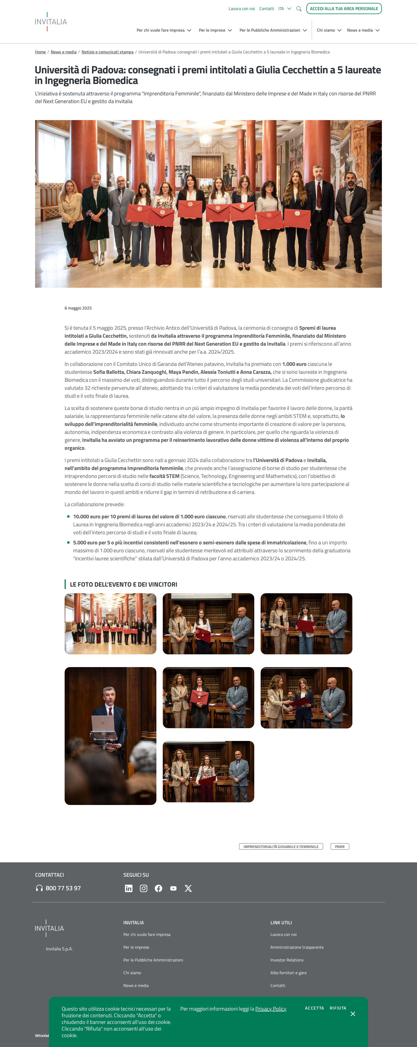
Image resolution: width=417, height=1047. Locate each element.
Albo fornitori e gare (288, 972)
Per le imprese (136, 947)
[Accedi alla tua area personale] (344, 8)
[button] (285, 8)
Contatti (266, 8)
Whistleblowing (48, 1035)
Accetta (314, 1008)
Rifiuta (338, 1008)
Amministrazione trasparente (297, 947)
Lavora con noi (242, 8)
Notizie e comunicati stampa (108, 52)
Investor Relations (286, 960)
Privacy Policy (270, 1008)
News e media (64, 52)
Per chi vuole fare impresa (146, 934)
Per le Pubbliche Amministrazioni (153, 960)
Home (40, 52)
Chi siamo (132, 972)
